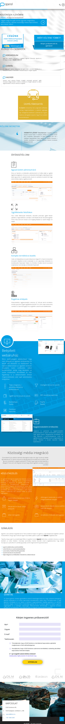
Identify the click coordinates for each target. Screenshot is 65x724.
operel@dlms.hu (10, 712)
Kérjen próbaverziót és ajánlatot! (49, 45)
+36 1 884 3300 (10, 715)
